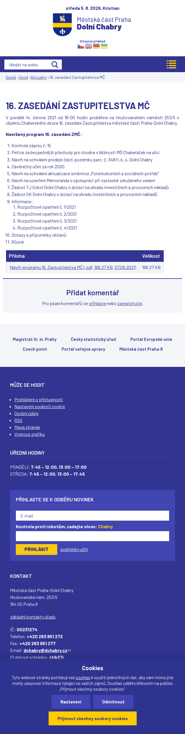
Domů (11, 77)
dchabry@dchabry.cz (47, 650)
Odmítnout (113, 701)
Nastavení (70, 701)
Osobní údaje (26, 413)
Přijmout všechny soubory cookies (93, 718)
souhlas (83, 677)
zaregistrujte (129, 303)
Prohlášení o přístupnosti (38, 399)
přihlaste (97, 303)
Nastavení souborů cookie (39, 406)
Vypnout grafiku (29, 434)
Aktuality (38, 77)
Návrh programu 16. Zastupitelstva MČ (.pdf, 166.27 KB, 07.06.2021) (73, 267)
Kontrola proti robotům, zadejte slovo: (66, 526)
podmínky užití (74, 549)
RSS (18, 420)
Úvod (23, 77)
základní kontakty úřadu (33, 616)
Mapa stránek (27, 427)
